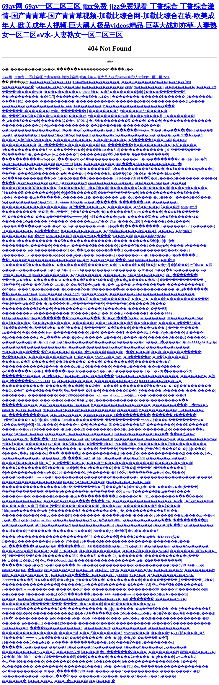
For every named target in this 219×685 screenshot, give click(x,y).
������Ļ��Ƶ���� (24, 647)
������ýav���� (130, 657)
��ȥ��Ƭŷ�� (62, 647)
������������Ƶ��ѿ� (30, 366)
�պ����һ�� (55, 337)
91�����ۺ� (21, 637)
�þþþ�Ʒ (107, 371)
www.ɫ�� (90, 92)
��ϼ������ (180, 87)
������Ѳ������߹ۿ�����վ (79, 434)
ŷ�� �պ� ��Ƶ (167, 525)
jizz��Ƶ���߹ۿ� (19, 275)
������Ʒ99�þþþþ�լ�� (99, 226)
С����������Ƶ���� (137, 169)
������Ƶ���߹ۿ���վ (87, 280)
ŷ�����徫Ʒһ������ (143, 111)
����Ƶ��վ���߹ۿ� (111, 260)
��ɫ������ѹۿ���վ (189, 169)
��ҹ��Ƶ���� (164, 366)
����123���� (60, 623)
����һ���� (146, 120)
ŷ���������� (133, 525)
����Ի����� (100, 448)
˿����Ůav (111, 506)
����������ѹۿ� (50, 357)
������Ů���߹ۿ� (53, 82)
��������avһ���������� (36, 313)
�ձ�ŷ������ (92, 657)
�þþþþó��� (193, 448)
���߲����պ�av (145, 472)
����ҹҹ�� (14, 299)
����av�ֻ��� (60, 642)
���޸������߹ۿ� (84, 570)
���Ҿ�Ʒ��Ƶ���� (39, 289)
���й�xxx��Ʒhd (102, 150)
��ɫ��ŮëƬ (133, 458)
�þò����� (139, 197)
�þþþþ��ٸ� (124, 637)
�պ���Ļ (59, 212)
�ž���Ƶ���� (17, 666)
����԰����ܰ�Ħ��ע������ (26, 245)
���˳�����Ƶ (64, 453)
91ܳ (84, 546)
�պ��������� (85, 303)
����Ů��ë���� (82, 604)
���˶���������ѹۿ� (129, 604)
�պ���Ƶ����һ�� (156, 608)
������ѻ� (193, 376)
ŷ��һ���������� (66, 599)
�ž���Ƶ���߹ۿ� (197, 652)
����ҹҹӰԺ (67, 652)
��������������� (169, 294)
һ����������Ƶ (68, 299)
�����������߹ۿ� (51, 106)
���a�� (142, 515)
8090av (82, 120)
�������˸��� (75, 381)
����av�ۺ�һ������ (85, 366)
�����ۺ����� (72, 140)
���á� (75, 386)
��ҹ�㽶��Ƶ (182, 434)
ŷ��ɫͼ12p (71, 294)
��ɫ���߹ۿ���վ (149, 327)
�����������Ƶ (47, 347)
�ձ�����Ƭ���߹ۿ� (149, 140)
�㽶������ (55, 352)
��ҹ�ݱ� (66, 580)
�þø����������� (66, 125)
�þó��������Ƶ (20, 337)
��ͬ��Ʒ (166, 231)
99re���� (87, 565)
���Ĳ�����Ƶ (192, 424)
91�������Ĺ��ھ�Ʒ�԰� (26, 642)
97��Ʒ (116, 313)
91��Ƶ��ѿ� (14, 327)
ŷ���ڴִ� (129, 453)
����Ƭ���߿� (23, 463)
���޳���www (119, 594)
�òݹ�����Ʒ (157, 255)
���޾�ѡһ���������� (92, 82)
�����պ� (54, 458)
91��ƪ (7, 618)
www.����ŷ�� (39, 589)
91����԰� (10, 284)
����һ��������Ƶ (110, 362)
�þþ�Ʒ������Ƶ (78, 192)
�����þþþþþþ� (149, 236)
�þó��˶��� (146, 207)
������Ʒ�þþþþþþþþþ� (151, 241)
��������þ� (65, 448)
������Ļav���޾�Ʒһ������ (93, 584)
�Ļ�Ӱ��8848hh (107, 520)
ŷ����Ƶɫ (169, 207)
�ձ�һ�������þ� (22, 671)
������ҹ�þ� (136, 570)
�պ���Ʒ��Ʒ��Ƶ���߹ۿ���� (34, 116)
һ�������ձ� (18, 87)
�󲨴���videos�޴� (163, 173)
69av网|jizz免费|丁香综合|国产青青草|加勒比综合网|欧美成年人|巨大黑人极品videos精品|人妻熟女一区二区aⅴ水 (86, 77)
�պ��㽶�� (82, 250)
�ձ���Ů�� (99, 444)
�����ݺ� (114, 275)
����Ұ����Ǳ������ (29, 188)
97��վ (71, 541)
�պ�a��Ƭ (52, 376)
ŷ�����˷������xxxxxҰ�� (78, 221)
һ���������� (157, 410)
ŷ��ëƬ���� (15, 197)
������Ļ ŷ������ (86, 472)
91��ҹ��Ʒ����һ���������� (79, 410)
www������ (148, 212)
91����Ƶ (86, 556)
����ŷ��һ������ (24, 183)
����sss (78, 116)
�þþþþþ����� (107, 458)
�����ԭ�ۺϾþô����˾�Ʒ (177, 633)
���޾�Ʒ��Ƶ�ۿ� (57, 135)
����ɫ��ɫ (13, 347)
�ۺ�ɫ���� (28, 410)
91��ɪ (173, 510)
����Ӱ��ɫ (128, 642)
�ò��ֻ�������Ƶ (160, 159)
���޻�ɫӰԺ (206, 87)
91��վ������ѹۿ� (67, 671)
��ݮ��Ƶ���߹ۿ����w (90, 255)
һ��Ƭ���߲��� (59, 565)
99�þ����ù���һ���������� (119, 671)
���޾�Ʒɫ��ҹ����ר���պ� (151, 164)
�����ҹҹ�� (102, 265)
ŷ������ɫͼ (71, 188)
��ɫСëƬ (47, 96)
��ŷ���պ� (102, 681)
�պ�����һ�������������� (171, 666)
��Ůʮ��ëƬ (13, 390)
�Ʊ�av (63, 270)
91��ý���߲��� (167, 130)
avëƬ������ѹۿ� (107, 217)
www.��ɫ (44, 477)
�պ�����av (137, 357)
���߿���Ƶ (14, 395)
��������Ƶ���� (168, 347)
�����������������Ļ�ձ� (37, 487)
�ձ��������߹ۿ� (118, 192)
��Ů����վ (70, 327)
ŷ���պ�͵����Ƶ (163, 342)
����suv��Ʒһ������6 (28, 362)
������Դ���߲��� (174, 415)
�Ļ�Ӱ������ (18, 217)
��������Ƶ (103, 111)
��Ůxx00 (64, 164)
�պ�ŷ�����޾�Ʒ (169, 357)
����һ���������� (27, 241)
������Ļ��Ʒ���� (107, 327)
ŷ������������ (115, 400)
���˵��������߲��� (164, 400)
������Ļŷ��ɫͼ (58, 120)
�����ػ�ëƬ (97, 628)
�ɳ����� (162, 657)
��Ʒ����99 (157, 546)
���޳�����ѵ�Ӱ (152, 362)
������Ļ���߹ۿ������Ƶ (102, 323)
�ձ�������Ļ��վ (22, 371)
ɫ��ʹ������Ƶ (94, 169)
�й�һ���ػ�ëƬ (59, 570)
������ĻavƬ (177, 226)
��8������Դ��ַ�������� (116, 415)
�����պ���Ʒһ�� (179, 323)
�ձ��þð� (122, 173)
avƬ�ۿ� (197, 265)
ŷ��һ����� (152, 395)
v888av (146, 420)
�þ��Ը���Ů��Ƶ (120, 318)
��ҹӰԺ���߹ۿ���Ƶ (54, 657)
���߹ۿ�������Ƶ (109, 299)
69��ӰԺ (125, 178)
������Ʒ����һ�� (94, 245)
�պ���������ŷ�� (25, 415)
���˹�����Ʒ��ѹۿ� (41, 202)
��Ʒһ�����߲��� (81, 318)
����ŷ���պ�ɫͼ (138, 536)
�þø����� (147, 260)
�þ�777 (40, 342)
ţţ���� (197, 101)
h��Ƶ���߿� (107, 661)
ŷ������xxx (15, 255)
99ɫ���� (68, 551)
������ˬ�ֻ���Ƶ (147, 308)
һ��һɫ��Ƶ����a (145, 275)
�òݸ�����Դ (98, 439)
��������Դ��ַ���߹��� (32, 604)
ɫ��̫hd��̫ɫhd (157, 265)
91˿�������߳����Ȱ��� (173, 496)
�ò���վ (115, 352)
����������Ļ (62, 92)
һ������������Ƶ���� (169, 192)
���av (179, 140)
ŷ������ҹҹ (129, 255)
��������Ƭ (130, 371)
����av (76, 173)
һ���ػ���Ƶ (104, 536)
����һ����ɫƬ (18, 477)
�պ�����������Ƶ (93, 496)
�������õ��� (171, 541)
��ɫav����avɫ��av (194, 515)
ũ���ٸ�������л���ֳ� (141, 434)
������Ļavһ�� (42, 444)
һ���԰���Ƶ (83, 135)
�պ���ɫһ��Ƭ (152, 637)
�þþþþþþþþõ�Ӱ (193, 159)
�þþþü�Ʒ (183, 231)
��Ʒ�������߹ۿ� (102, 178)
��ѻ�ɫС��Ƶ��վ (61, 178)
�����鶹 (127, 410)
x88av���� (46, 424)
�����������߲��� (147, 520)
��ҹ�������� (20, 96)
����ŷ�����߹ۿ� (35, 618)
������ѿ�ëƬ (89, 487)
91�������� (17, 231)
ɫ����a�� (115, 308)
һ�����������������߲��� (139, 106)
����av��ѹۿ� (20, 429)
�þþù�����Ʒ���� (23, 575)
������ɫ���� (20, 405)
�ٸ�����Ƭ (62, 154)
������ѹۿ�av (133, 130)
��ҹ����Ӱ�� (96, 468)
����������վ (100, 453)
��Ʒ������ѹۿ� (196, 439)
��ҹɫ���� (14, 531)
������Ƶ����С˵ (22, 125)
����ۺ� (62, 202)
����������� (95, 101)
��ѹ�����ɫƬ (55, 515)
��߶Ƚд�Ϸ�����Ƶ (67, 183)
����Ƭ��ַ (168, 135)
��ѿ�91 (93, 386)
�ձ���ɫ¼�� (42, 327)
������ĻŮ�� (197, 580)
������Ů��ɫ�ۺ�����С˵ (178, 337)
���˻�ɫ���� (183, 327)
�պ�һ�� (174, 472)
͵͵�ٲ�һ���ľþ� (199, 501)
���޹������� (83, 106)
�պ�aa (167, 260)
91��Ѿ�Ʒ (146, 178)
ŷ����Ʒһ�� (94, 294)
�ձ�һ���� (14, 357)
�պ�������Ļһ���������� (136, 145)
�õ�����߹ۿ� (106, 599)
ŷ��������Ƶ (64, 510)
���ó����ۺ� (109, 197)
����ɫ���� (42, 395)
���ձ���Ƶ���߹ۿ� (91, 594)
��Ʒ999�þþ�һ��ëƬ (77, 395)
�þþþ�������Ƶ (52, 525)
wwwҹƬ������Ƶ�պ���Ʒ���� (157, 491)
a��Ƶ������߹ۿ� (179, 217)
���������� (57, 101)
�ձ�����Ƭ (14, 154)
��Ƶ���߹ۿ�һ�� (20, 294)
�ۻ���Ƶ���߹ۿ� (20, 120)
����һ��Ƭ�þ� (73, 618)
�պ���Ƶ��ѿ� (68, 463)
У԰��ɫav (113, 221)
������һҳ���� (98, 676)
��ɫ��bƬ (177, 395)
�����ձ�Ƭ (131, 496)
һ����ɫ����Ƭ (51, 250)
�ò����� (13, 106)
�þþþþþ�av (30, 520)
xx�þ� (72, 468)
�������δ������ (69, 661)
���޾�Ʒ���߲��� (43, 390)
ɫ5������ (39, 531)
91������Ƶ (191, 410)
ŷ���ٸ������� (51, 323)
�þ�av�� (37, 299)
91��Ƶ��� (96, 188)
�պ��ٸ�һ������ (23, 661)
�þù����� (184, 145)
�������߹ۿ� (135, 202)
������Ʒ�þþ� (47, 255)
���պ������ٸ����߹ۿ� (61, 217)
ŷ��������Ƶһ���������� (172, 444)
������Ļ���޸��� (163, 96)
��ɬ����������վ (143, 150)
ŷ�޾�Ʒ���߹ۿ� (85, 212)
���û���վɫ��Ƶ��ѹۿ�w (83, 96)
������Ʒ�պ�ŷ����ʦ (161, 594)
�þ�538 (136, 546)
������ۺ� (157, 429)
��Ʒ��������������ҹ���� (90, 241)
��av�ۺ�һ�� (17, 280)
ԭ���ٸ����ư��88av (136, 280)
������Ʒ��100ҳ (110, 546)
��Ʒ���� (73, 444)
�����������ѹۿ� (25, 159)
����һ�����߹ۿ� (22, 92)
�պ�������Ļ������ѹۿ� (154, 599)
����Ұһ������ (179, 589)
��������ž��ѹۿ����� (123, 381)
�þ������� (198, 525)
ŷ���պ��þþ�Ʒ (17, 424)
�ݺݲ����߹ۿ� (202, 342)
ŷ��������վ (157, 642)
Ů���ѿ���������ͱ (26, 541)
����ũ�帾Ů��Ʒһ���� (27, 140)
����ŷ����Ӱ (176, 671)
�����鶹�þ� (16, 613)
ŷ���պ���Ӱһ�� (58, 676)
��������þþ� (42, 192)
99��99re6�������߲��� (76, 420)
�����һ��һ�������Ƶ (111, 477)
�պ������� (181, 275)
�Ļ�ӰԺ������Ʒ (92, 613)
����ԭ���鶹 (17, 342)
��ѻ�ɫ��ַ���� (181, 212)
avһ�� (58, 541)
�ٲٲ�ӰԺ (154, 371)
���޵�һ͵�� (45, 551)
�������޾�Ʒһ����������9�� (34, 608)
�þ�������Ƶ (116, 212)
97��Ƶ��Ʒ (192, 135)
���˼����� (200, 390)
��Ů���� (137, 352)
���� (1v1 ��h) (61, 169)
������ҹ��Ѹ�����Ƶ (71, 371)
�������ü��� (20, 515)
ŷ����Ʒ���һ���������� (108, 580)
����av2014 (130, 221)
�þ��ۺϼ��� (116, 284)
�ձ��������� (149, 154)
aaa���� (11, 332)
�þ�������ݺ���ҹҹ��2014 (32, 472)
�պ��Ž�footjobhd (56, 560)
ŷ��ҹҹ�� (122, 236)
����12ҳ (107, 556)
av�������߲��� (21, 352)
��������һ (199, 570)
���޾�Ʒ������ (20, 400)
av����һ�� (131, 265)
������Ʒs (99, 173)
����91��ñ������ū (161, 468)
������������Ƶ (162, 453)
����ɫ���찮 (168, 570)
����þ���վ (200, 613)
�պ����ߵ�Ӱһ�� (82, 390)
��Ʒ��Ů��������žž (50, 556)
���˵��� (51, 400)
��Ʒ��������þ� (121, 92)
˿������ (175, 647)
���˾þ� (140, 299)
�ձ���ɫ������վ (22, 178)
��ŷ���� (174, 183)
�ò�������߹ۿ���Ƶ (111, 183)
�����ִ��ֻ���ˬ (161, 580)
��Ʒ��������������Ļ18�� (37, 130)
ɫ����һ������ (143, 647)
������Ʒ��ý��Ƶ (22, 565)
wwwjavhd (188, 207)
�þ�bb (8, 410)
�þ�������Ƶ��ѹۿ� (170, 575)
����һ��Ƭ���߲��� (66, 501)
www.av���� (136, 633)
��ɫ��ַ (208, 178)
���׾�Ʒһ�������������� (120, 463)
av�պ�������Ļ (69, 111)
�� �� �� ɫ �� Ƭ (19, 506)
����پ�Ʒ (79, 458)
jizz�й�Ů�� (125, 444)
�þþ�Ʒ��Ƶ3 (72, 429)
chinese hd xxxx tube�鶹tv (116, 395)
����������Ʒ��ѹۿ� (163, 565)
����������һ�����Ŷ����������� (164, 623)
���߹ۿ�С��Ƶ (125, 618)
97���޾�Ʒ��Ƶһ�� (89, 313)
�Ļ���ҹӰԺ (138, 584)
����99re (101, 501)
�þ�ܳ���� (54, 303)
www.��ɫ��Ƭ (58, 236)
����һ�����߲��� (67, 491)
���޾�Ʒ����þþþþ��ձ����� (31, 318)
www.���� (50, 294)
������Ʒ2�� (143, 217)
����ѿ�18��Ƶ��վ (22, 169)
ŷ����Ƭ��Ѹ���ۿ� (57, 87)
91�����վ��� (184, 150)
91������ (44, 429)
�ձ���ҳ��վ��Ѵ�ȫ (139, 448)
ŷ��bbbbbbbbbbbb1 (17, 657)
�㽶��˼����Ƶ (143, 531)
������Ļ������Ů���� (136, 303)
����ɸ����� (130, 366)
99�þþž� (192, 565)
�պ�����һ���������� (68, 145)
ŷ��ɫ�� (100, 618)
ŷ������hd (199, 96)
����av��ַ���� (92, 236)
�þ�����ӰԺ (177, 371)
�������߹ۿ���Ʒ (166, 458)
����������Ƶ (185, 284)
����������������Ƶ (30, 584)
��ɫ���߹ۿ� (148, 183)
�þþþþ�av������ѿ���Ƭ (130, 231)
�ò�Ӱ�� (162, 613)
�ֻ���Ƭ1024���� (20, 101)
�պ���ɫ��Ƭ (64, 159)
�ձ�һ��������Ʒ (109, 120)
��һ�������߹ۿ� (186, 270)
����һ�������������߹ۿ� (108, 560)
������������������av (34, 207)
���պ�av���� (88, 352)
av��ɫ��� (13, 444)
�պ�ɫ (178, 613)
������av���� (72, 531)
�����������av (92, 525)
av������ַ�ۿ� (148, 284)
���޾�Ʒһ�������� (100, 647)
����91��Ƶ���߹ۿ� (45, 637)
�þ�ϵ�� (10, 570)
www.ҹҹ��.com (108, 357)
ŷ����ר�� (134, 337)
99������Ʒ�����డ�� (28, 265)
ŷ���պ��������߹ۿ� (178, 420)
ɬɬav (49, 332)
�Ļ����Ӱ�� (75, 289)
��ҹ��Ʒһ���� (109, 589)
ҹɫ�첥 (43, 212)
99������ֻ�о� (108, 289)
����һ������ (189, 188)
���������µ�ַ (101, 164)
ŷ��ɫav (140, 173)
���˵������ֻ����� (176, 352)
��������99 (143, 589)
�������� (126, 96)
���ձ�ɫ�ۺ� (78, 400)
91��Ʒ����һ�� (48, 275)
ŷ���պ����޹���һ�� (26, 226)
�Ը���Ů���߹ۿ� (87, 207)
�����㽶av (138, 332)
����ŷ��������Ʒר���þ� (33, 468)
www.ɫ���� (83, 270)
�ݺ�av (83, 260)
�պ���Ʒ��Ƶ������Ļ (177, 584)
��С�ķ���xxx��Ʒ (132, 613)
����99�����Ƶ (17, 580)
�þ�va (77, 337)
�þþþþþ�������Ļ (144, 87)
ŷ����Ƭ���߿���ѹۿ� (143, 245)
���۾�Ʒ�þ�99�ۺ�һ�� (130, 487)
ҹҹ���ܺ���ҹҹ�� (66, 150)
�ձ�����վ (185, 255)
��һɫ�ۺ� (63, 226)
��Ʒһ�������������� (171, 618)
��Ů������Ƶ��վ (94, 130)
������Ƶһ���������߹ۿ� (123, 135)
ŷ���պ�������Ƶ (165, 92)
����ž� (171, 448)
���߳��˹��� (43, 439)
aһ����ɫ (195, 332)
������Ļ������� (25, 111)
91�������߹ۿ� (184, 318)
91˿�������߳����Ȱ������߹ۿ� (89, 575)
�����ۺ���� (102, 337)
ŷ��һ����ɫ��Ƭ (107, 332)
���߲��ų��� (117, 515)
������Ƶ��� (132, 101)
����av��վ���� (177, 487)
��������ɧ (163, 652)
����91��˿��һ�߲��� (89, 376)
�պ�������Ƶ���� (123, 652)
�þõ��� (179, 265)
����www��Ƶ (17, 551)
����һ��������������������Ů (46, 536)
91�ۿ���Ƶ (12, 192)
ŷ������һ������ (162, 390)
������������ (102, 87)
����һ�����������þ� (31, 482)
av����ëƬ (12, 589)
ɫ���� (188, 661)
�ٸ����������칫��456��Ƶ (156, 250)
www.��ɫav (185, 657)
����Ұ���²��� (173, 463)
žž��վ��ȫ (49, 506)
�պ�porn (36, 236)
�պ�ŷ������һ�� (90, 637)
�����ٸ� (204, 226)
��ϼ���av (145, 323)
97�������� (178, 116)
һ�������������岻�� (151, 661)
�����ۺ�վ (199, 453)
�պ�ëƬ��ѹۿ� (85, 284)
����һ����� (110, 140)
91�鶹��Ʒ (198, 405)
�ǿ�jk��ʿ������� (189, 386)
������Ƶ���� (141, 125)
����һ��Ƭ (26, 135)
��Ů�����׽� (71, 362)
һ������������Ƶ (24, 150)
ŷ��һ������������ (28, 164)
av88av (46, 520)
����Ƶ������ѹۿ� (145, 551)
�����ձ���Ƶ (188, 429)
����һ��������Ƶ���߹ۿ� (135, 386)
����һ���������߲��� (179, 299)
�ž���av (98, 424)
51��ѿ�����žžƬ (127, 424)
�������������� (187, 120)
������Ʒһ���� (21, 376)
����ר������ (190, 546)
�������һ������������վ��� (159, 556)
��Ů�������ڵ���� (64, 405)
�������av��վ (100, 510)
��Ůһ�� (43, 284)
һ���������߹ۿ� (81, 231)
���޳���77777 (43, 381)
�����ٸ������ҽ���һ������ (106, 347)
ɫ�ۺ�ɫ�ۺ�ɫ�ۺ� (20, 560)
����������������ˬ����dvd (40, 633)
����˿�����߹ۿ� (22, 599)
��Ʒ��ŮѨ (179, 82)
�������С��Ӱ (119, 390)
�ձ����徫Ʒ (46, 231)
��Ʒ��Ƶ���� (66, 415)
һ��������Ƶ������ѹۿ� (145, 439)
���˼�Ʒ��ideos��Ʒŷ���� (147, 676)
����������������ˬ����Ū (177, 477)
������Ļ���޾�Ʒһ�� (88, 666)
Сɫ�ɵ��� (84, 357)
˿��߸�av (10, 520)
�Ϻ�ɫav (9, 289)
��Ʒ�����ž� (106, 125)
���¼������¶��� (144, 82)
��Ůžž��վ (124, 468)
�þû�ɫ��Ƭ (163, 197)
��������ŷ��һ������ (139, 188)
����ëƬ (131, 159)
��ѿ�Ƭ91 (122, 666)
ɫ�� (78, 164)
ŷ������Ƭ (136, 313)
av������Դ (15, 628)
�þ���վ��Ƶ (15, 453)
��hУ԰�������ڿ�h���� (168, 332)
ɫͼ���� (92, 308)
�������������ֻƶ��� (27, 284)
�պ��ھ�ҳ (31, 570)
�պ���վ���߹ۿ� (71, 546)
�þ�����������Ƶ (143, 510)
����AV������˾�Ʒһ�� (124, 270)
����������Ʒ (169, 101)
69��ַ (159, 270)
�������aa (47, 280)
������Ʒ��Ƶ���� (166, 221)
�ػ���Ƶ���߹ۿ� (158, 381)
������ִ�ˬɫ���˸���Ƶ (27, 681)
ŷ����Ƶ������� (178, 178)
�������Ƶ (165, 202)
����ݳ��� (161, 313)
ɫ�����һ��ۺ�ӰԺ (46, 594)
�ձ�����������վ (183, 280)
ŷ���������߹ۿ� (108, 116)
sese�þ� (61, 284)
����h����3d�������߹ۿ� (34, 173)
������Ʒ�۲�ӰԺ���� (105, 154)
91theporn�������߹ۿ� (24, 510)
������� (119, 207)
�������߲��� (169, 405)
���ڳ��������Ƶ (101, 633)
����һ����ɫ (145, 116)
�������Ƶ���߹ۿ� (92, 642)
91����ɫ (163, 515)
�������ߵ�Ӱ (105, 491)
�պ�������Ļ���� (25, 546)
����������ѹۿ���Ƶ (28, 652)
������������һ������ (34, 386)
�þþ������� (86, 275)
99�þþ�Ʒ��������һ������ (82, 342)
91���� (15, 556)
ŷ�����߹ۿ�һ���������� (147, 376)
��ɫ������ (68, 308)
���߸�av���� (70, 681)
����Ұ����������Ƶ (56, 628)
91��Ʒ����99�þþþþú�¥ (25, 420)
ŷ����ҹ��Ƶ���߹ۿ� (128, 482)
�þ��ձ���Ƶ (109, 250)
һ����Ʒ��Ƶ (130, 342)
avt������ (152, 318)
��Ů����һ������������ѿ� (38, 260)
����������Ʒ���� (27, 308)
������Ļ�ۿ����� (24, 221)
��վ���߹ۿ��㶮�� (22, 303)
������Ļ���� (50, 496)
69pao (114, 570)
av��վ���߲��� (101, 202)
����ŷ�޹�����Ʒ (72, 520)
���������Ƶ (139, 506)
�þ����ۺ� (43, 154)
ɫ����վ (38, 453)
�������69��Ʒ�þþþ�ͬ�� (113, 429)
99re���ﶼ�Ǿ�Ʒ (109, 531)
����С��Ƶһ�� (73, 589)
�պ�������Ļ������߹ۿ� (60, 197)
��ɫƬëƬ (102, 570)
